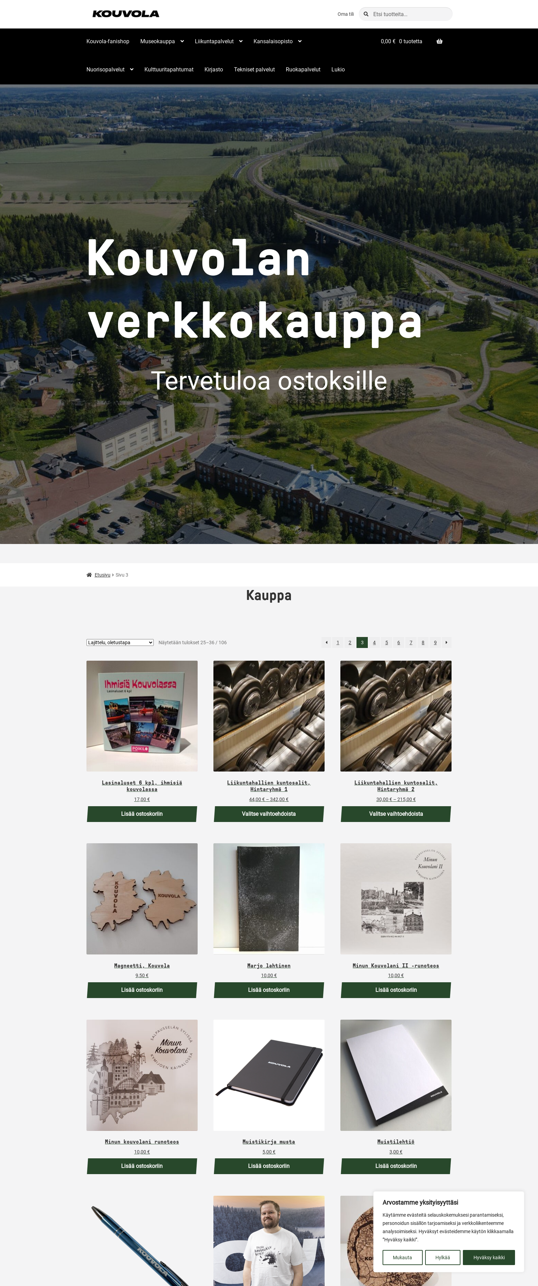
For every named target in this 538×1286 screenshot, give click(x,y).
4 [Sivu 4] (374, 642)
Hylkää (442, 1257)
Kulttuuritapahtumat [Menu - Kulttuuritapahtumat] (169, 69)
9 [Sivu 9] (435, 642)
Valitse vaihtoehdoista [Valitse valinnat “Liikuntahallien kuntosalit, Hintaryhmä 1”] (269, 814)
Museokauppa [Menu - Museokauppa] (157, 41)
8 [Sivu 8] (423, 642)
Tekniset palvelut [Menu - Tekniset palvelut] (254, 69)
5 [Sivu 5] (386, 642)
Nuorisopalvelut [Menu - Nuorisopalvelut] (105, 69)
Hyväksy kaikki (489, 1257)
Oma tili (346, 14)
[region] (448, 1232)
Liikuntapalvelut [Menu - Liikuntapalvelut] (214, 41)
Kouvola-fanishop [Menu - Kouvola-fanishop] (107, 41)
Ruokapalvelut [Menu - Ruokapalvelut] (303, 69)
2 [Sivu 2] (350, 642)
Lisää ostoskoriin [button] (142, 814)
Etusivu (102, 575)
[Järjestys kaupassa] (120, 642)
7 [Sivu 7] (411, 642)
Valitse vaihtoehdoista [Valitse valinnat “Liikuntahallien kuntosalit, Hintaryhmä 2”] (396, 814)
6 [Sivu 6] (398, 642)
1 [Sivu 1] (338, 642)
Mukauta (402, 1257)
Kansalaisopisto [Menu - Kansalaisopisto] (273, 41)
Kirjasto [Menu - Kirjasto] (213, 69)
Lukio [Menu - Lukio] (338, 69)
